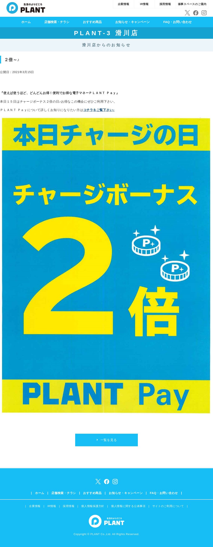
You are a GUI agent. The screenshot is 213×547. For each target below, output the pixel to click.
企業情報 (123, 4)
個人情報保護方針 (92, 506)
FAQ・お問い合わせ (177, 22)
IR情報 (144, 4)
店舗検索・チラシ (56, 22)
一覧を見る (108, 440)
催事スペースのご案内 (192, 4)
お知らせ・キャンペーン (132, 22)
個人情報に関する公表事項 (128, 506)
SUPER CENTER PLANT (25, 7)
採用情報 (165, 4)
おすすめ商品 (92, 22)
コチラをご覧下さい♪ (99, 110)
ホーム (26, 22)
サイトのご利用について (168, 506)
